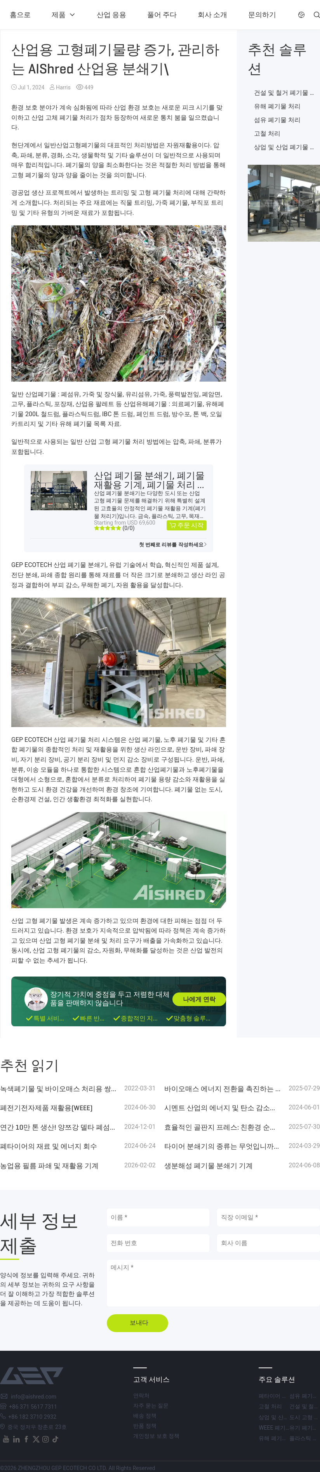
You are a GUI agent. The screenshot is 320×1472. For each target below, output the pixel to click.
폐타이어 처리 (276, 1396)
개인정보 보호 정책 (156, 1436)
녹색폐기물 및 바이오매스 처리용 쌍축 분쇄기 (58, 1089)
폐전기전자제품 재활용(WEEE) (46, 1108)
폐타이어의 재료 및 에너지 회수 (48, 1146)
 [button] (301, 15)
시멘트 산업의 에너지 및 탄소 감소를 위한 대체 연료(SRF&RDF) (222, 1108)
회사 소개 (212, 14)
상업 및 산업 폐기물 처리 (288, 1417)
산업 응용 (111, 14)
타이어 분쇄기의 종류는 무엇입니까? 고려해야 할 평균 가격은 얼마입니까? (222, 1146)
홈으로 (20, 14)
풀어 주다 (162, 14)
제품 (59, 14)
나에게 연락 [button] (199, 999)
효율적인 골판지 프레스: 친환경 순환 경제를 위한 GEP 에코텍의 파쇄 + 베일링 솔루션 (222, 1127)
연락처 (141, 1395)
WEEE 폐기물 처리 (281, 1428)
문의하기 (262, 14)
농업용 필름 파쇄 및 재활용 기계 (49, 1166)
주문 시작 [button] (190, 525)
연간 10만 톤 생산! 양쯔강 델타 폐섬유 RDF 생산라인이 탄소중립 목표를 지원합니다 (58, 1127)
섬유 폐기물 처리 (277, 120)
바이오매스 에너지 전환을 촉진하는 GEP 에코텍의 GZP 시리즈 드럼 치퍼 (222, 1089)
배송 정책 (145, 1416)
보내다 (139, 1322)
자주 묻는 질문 (151, 1405)
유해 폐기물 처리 (277, 106)
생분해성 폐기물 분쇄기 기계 (208, 1166)
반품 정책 (145, 1426)
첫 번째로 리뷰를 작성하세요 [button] (171, 545)
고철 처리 (267, 133)
